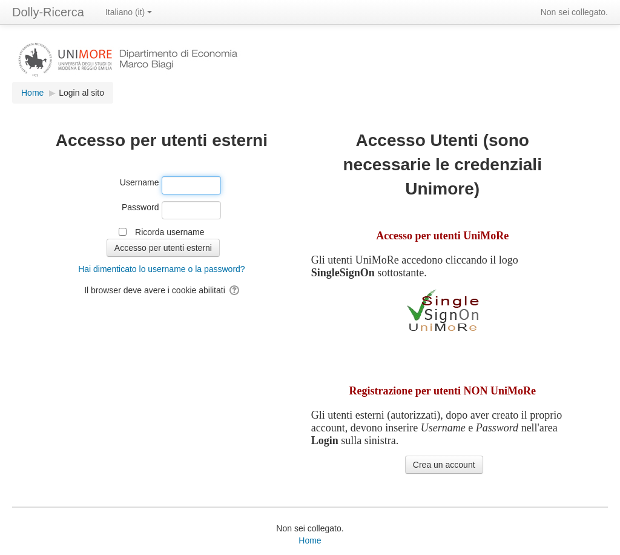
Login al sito (81, 93)
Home (309, 540)
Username (139, 182)
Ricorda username (169, 232)
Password (140, 207)
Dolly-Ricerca (48, 12)
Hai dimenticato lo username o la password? (161, 269)
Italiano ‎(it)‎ (128, 12)
